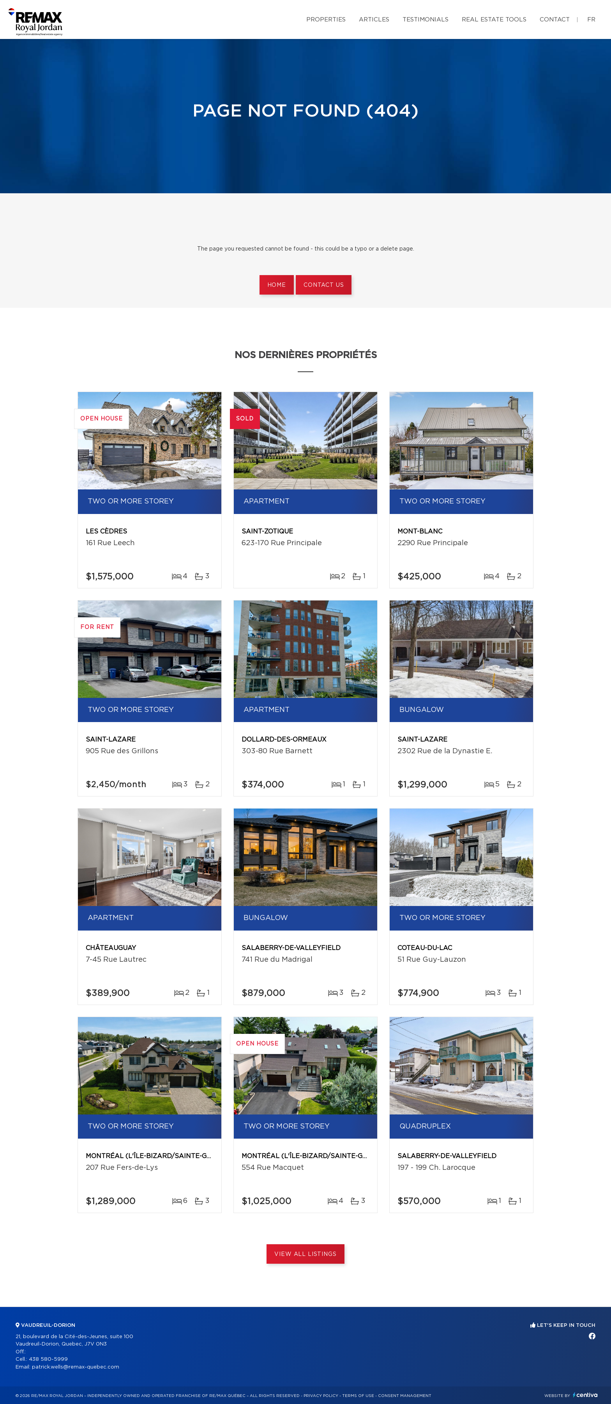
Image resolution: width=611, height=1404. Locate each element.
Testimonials (426, 20)
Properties (326, 20)
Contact (555, 20)
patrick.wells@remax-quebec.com (75, 1367)
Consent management (404, 1396)
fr (591, 20)
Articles (374, 20)
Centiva (585, 1394)
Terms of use (358, 1396)
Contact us (324, 285)
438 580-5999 (48, 1359)
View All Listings (305, 1254)
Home (276, 285)
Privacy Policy (321, 1396)
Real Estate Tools (494, 20)
